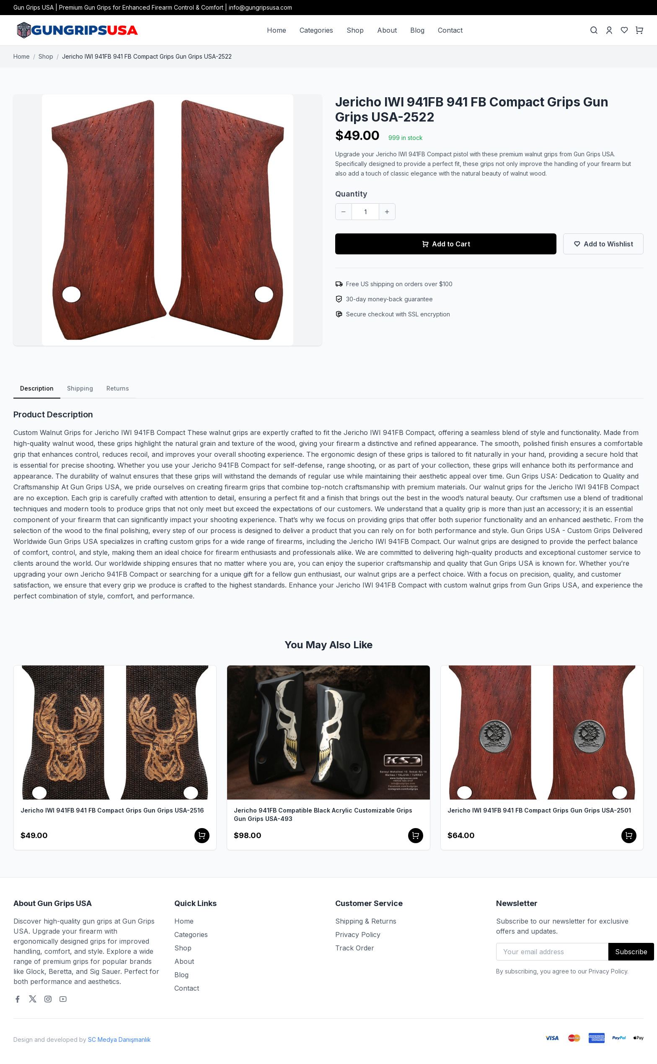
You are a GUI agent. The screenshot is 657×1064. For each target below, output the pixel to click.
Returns (117, 388)
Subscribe (631, 952)
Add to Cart (446, 244)
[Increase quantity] (387, 211)
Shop (355, 30)
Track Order (354, 948)
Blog (417, 30)
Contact (450, 30)
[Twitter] (32, 999)
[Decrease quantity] (343, 211)
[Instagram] (48, 999)
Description (37, 388)
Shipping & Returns (365, 921)
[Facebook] (17, 999)
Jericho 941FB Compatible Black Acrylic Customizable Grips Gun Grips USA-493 (323, 814)
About (387, 30)
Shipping (80, 388)
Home (276, 30)
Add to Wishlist (603, 244)
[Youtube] (63, 999)
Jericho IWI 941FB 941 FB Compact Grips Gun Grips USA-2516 (112, 810)
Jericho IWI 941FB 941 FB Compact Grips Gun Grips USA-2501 (539, 810)
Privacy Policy (357, 934)
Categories (316, 30)
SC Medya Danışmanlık (119, 1039)
